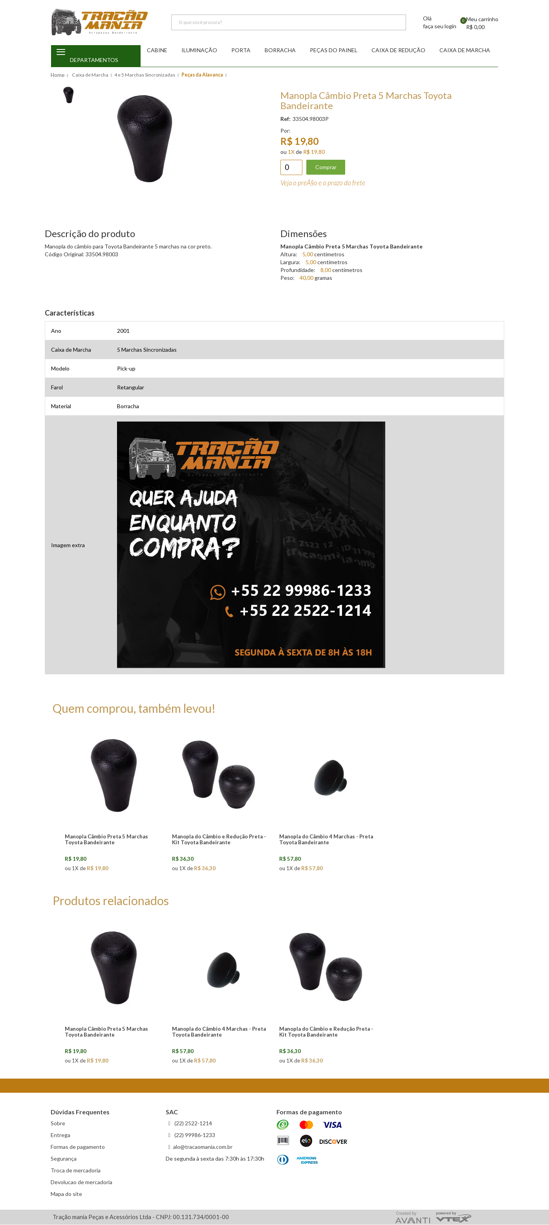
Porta (241, 50)
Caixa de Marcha (464, 50)
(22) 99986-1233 (194, 1135)
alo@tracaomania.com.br (202, 1147)
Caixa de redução (398, 50)
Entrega (60, 1135)
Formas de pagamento (78, 1147)
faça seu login (439, 26)
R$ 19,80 (314, 152)
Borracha (280, 50)
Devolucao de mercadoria (81, 1182)
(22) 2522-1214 (192, 1123)
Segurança (64, 1159)
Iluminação (199, 50)
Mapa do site (66, 1194)
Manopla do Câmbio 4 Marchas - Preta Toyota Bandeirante (326, 840)
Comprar (326, 167)
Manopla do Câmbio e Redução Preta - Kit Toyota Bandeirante (219, 840)
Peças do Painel (333, 50)
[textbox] (288, 23)
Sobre (58, 1123)
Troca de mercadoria (76, 1170)
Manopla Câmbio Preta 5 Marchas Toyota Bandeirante (106, 840)
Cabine (157, 50)
